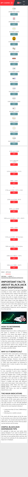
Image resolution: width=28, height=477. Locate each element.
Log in (23, 7)
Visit (14, 14)
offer (19, 355)
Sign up (24, 3)
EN (19, 3)
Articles (8, 272)
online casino (13, 346)
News (2, 272)
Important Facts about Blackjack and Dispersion (12, 277)
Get (14, 153)
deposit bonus (5, 384)
